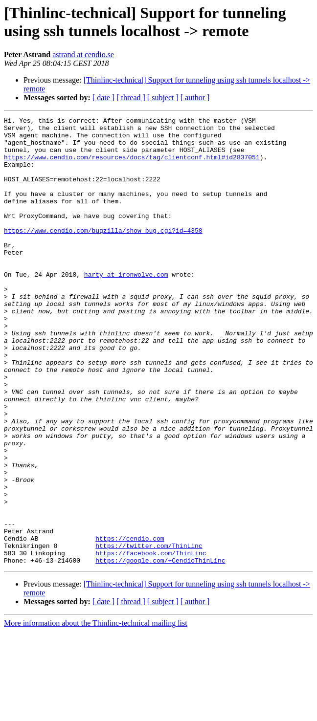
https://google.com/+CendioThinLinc (160, 649)
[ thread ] (130, 97)
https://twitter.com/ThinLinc (148, 632)
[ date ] (103, 97)
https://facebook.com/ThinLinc (150, 640)
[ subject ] (163, 97)
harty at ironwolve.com (126, 306)
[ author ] (195, 97)
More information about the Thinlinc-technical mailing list (95, 712)
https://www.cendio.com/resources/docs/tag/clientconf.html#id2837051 (132, 165)
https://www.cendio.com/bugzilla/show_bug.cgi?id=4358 (103, 253)
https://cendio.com (129, 623)
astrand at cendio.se (83, 54)
